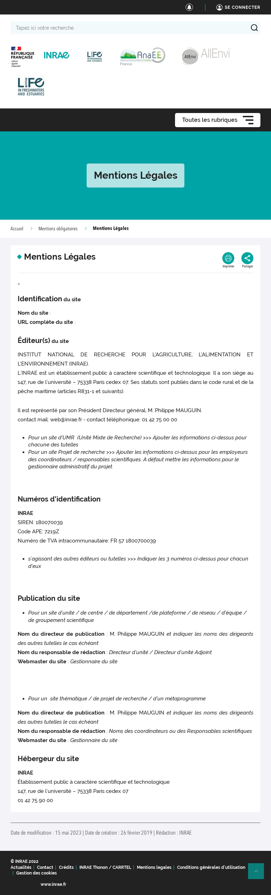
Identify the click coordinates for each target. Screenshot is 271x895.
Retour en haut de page (259, 874)
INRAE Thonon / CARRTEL (105, 867)
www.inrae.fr (53, 884)
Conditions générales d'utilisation (211, 867)
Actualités (21, 867)
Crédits (66, 867)
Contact (45, 867)
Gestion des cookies (36, 873)
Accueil (17, 228)
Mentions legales (154, 867)
